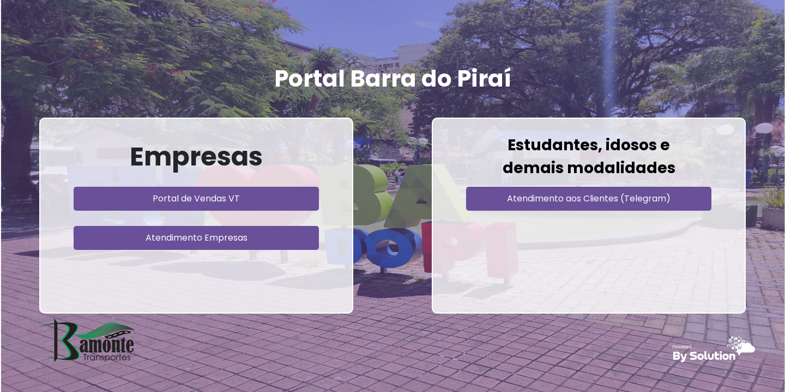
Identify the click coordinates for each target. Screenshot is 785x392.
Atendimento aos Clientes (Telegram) (589, 198)
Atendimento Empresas (196, 237)
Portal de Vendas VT (196, 198)
